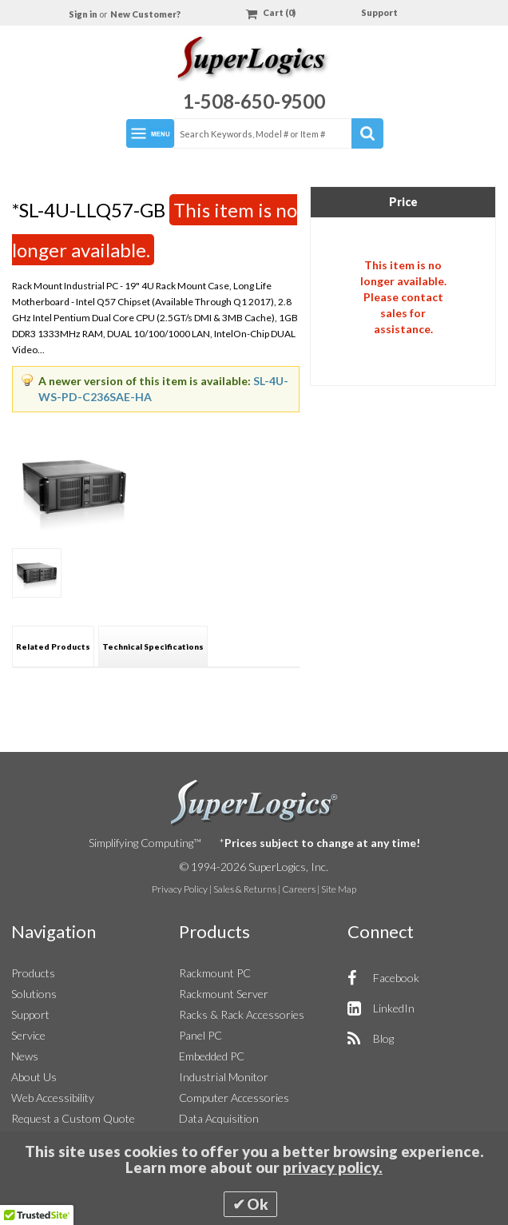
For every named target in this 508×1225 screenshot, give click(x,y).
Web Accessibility (52, 1097)
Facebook (396, 977)
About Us (34, 1077)
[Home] (254, 61)
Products (33, 973)
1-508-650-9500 (254, 101)
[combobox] (278, 133)
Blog (383, 1038)
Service (28, 1035)
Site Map (338, 889)
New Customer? (145, 14)
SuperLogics (254, 803)
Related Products (53, 646)
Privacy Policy (180, 889)
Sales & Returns (244, 889)
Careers (299, 889)
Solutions (34, 993)
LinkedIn (394, 1008)
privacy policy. (333, 1167)
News (24, 1056)
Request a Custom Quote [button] (73, 1118)
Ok (257, 1204)
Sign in (84, 14)
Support (379, 12)
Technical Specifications (153, 646)
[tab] (53, 646)
